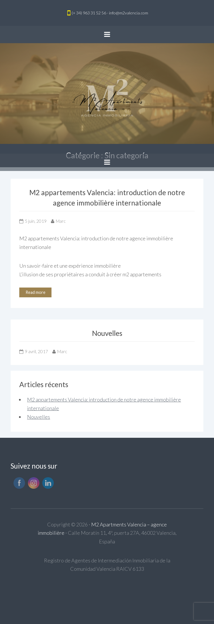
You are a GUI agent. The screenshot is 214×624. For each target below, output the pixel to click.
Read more (35, 292)
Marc (61, 221)
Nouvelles (107, 333)
